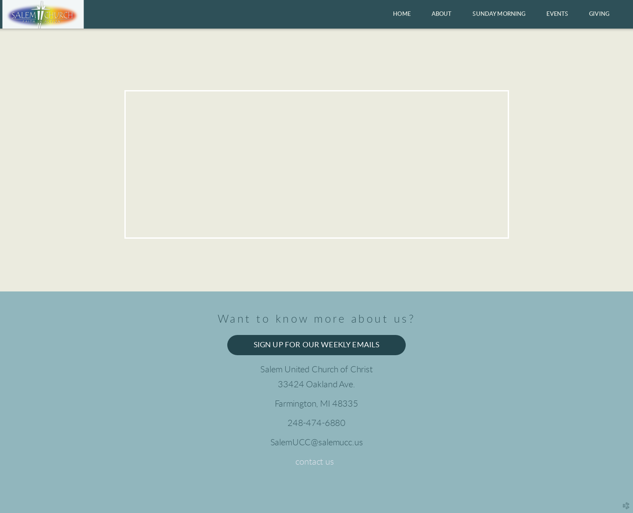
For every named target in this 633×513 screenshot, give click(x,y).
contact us (314, 462)
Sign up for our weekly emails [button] (317, 345)
